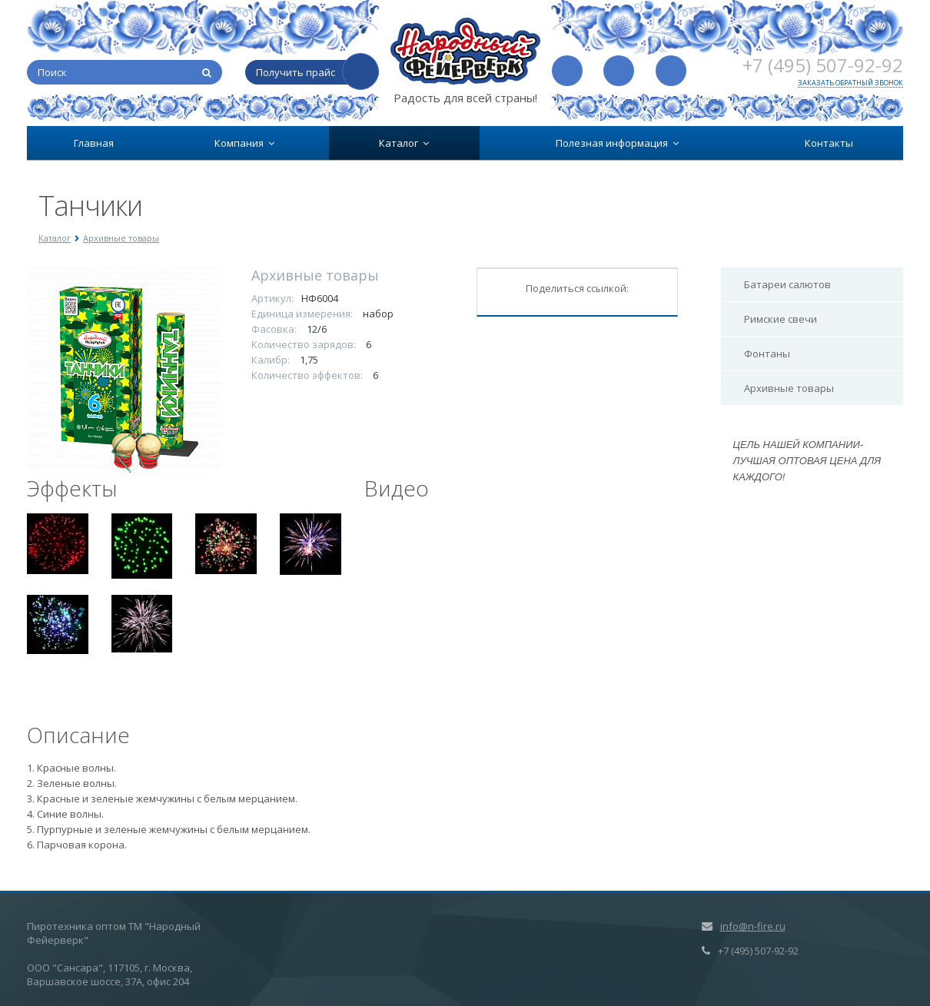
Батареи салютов (787, 284)
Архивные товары (789, 388)
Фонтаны (767, 353)
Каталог (404, 143)
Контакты (829, 143)
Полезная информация (617, 143)
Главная (94, 143)
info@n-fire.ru (753, 926)
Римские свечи (780, 319)
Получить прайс (295, 72)
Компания (244, 143)
